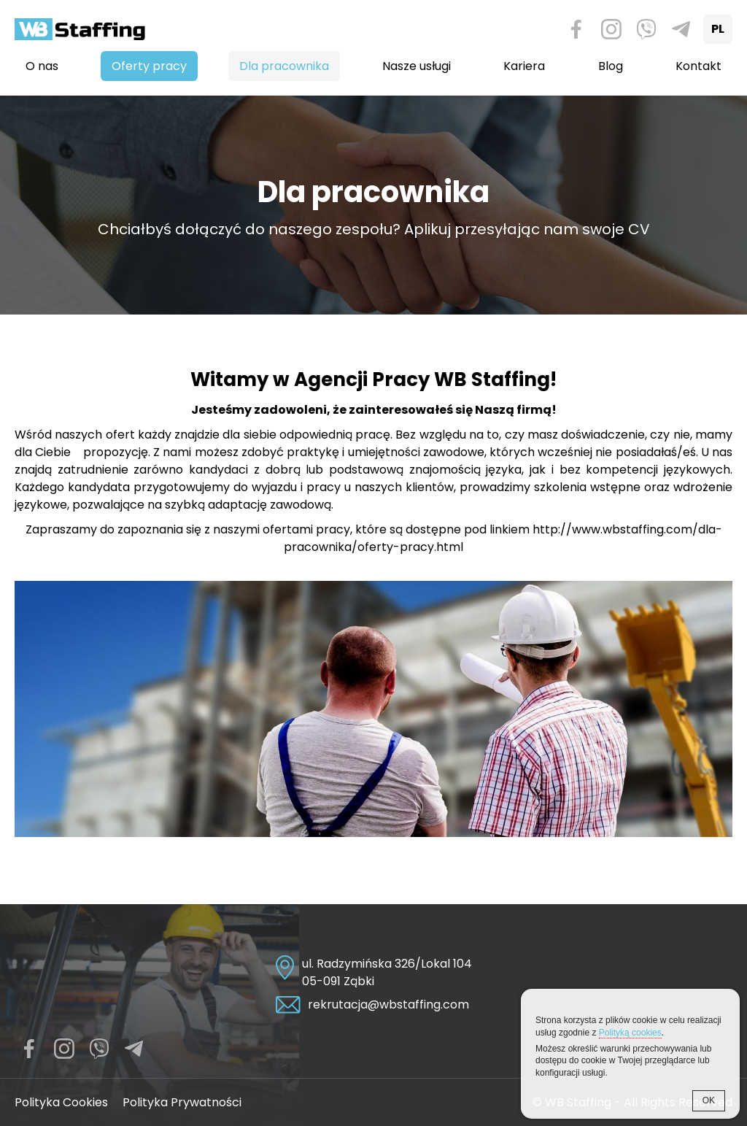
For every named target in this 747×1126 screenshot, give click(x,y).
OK (709, 1100)
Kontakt (698, 66)
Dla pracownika (284, 66)
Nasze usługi (416, 66)
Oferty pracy (149, 66)
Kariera (524, 66)
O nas (42, 66)
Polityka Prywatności (182, 1102)
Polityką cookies (630, 1032)
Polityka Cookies (61, 1102)
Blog (610, 66)
